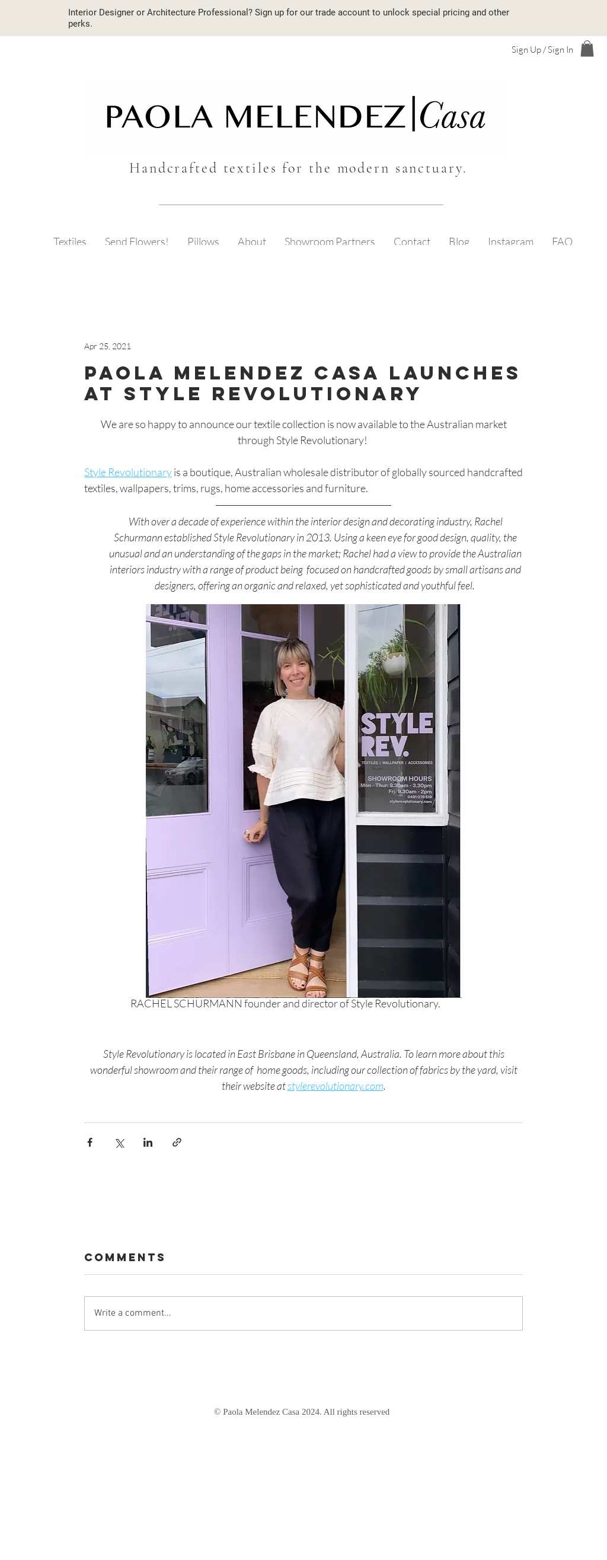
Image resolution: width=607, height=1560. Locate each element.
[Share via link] (177, 1142)
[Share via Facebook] (89, 1142)
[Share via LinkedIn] (148, 1142)
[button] (587, 48)
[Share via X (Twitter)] (118, 1142)
